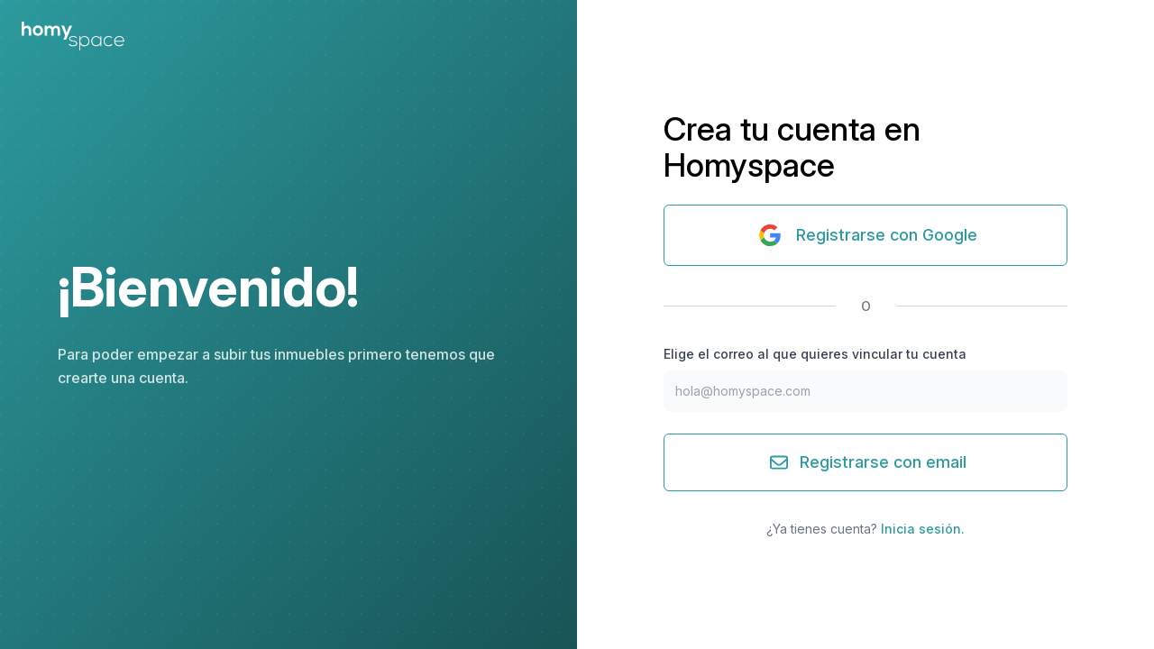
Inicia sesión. (923, 528)
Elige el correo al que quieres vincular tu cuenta (815, 353)
